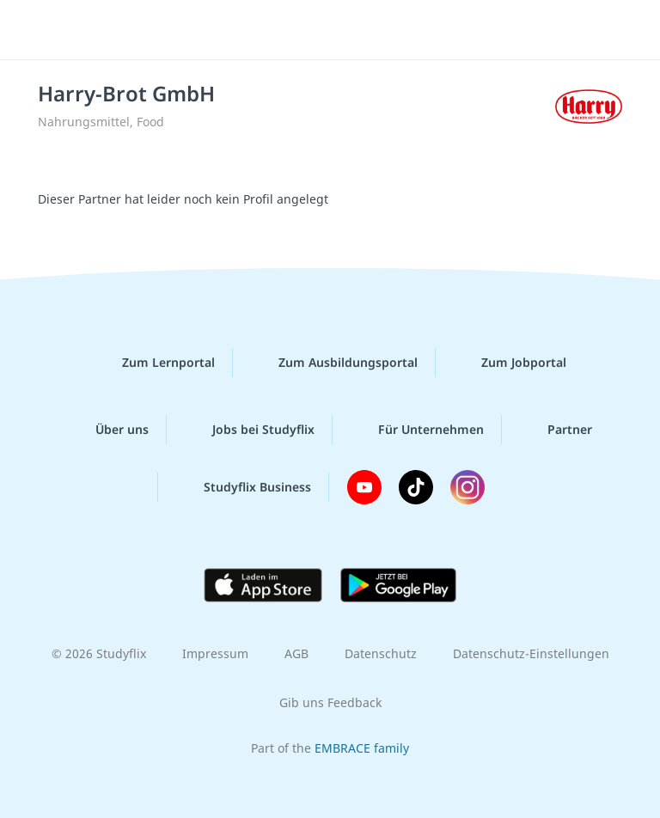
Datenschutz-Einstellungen (531, 653)
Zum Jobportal (510, 362)
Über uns (108, 429)
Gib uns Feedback (330, 702)
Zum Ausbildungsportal (334, 362)
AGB (296, 653)
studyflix (345, 30)
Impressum (215, 653)
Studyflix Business (243, 487)
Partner (556, 429)
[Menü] (38, 30)
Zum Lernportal (155, 362)
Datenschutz (381, 653)
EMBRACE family (362, 748)
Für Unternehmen (417, 429)
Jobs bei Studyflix (250, 429)
